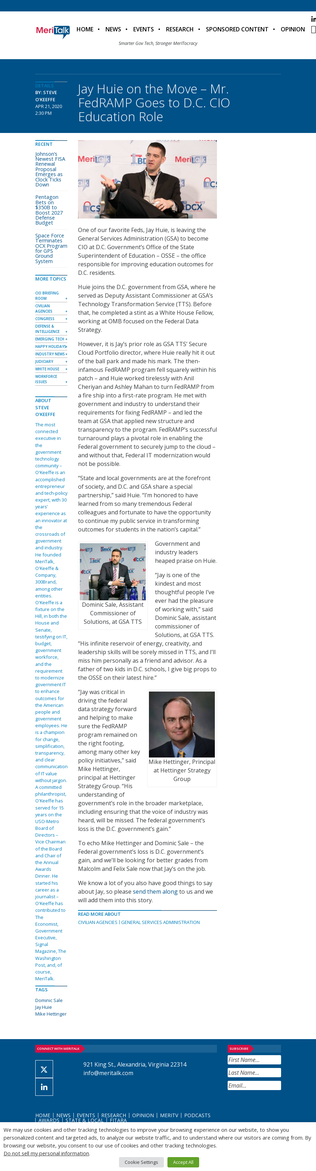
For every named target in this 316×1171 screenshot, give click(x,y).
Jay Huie (43, 1007)
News (113, 29)
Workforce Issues (46, 379)
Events (143, 29)
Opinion (293, 29)
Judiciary (44, 361)
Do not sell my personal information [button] (46, 1153)
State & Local (85, 1120)
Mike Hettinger (51, 1014)
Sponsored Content (237, 29)
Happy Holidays (50, 346)
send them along (155, 891)
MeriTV (169, 1115)
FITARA (118, 1120)
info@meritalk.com (108, 1073)
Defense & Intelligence (47, 329)
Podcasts (197, 1115)
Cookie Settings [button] (141, 1162)
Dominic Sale (49, 1000)
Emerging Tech (49, 339)
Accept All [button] (183, 1162)
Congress (45, 318)
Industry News (50, 353)
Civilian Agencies (98, 922)
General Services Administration (160, 922)
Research (180, 29)
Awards (48, 1120)
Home (85, 29)
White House (47, 368)
